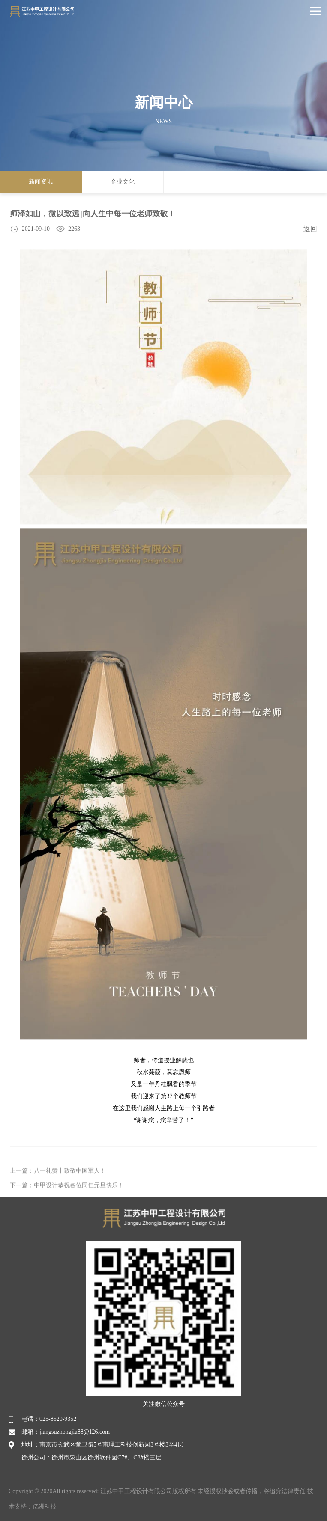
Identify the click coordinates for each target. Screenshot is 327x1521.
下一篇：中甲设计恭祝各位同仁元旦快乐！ (67, 1200)
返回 (310, 229)
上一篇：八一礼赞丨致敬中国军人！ (58, 1185)
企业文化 (123, 181)
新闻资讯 (41, 181)
